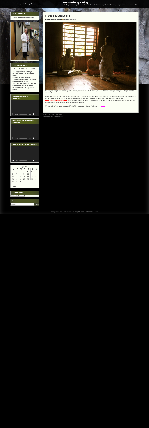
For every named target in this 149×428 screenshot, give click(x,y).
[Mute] (33, 114)
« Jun (14, 186)
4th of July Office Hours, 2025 (24, 69)
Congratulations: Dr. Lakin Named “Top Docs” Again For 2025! (24, 73)
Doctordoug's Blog (75, 2)
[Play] (13, 114)
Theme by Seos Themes (88, 212)
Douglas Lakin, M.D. (69, 19)
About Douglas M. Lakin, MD (22, 4)
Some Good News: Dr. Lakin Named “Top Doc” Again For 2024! (23, 88)
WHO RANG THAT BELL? (53, 116)
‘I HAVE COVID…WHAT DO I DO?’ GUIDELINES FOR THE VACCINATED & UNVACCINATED (25, 81)
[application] (25, 108)
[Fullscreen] (37, 114)
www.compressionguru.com (56, 100)
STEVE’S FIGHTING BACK (53, 114)
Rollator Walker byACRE (22, 77)
